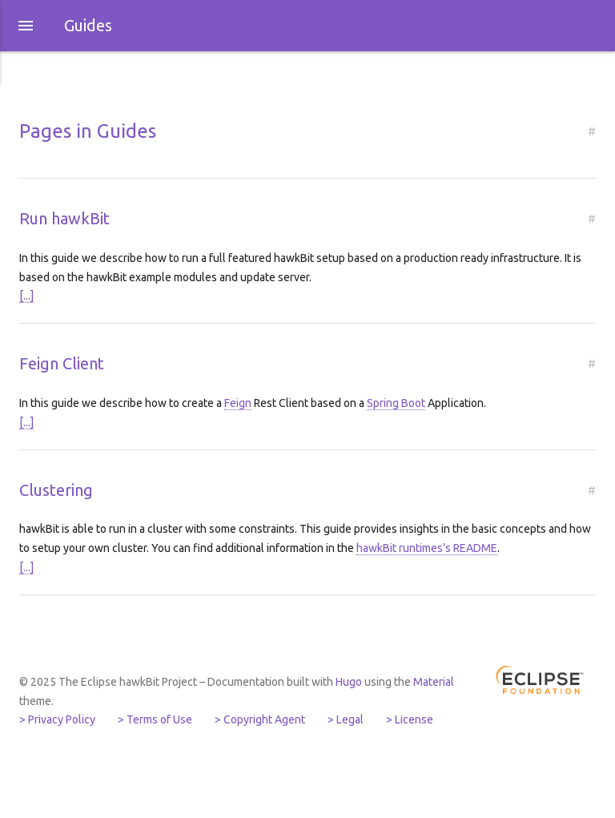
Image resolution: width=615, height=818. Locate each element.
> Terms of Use (155, 719)
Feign (237, 403)
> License (409, 719)
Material (433, 681)
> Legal (346, 719)
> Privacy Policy (57, 719)
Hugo (349, 681)
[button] (25, 25)
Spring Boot (396, 403)
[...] (26, 295)
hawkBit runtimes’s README (426, 548)
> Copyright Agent (260, 719)
